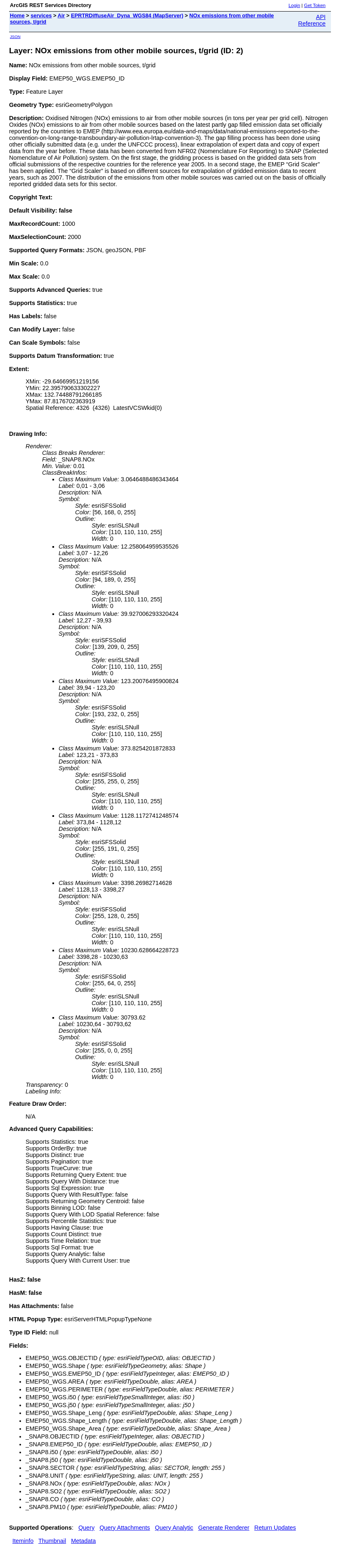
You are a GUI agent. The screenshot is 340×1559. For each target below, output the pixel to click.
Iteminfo (22, 1541)
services (41, 15)
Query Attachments (124, 1527)
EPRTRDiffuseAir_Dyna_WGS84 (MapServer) (127, 15)
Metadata (83, 1541)
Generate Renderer (223, 1527)
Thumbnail (52, 1541)
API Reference (312, 20)
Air (61, 15)
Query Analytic (174, 1527)
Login (294, 5)
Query (86, 1527)
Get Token (315, 5)
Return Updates (275, 1527)
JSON (15, 36)
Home (17, 15)
